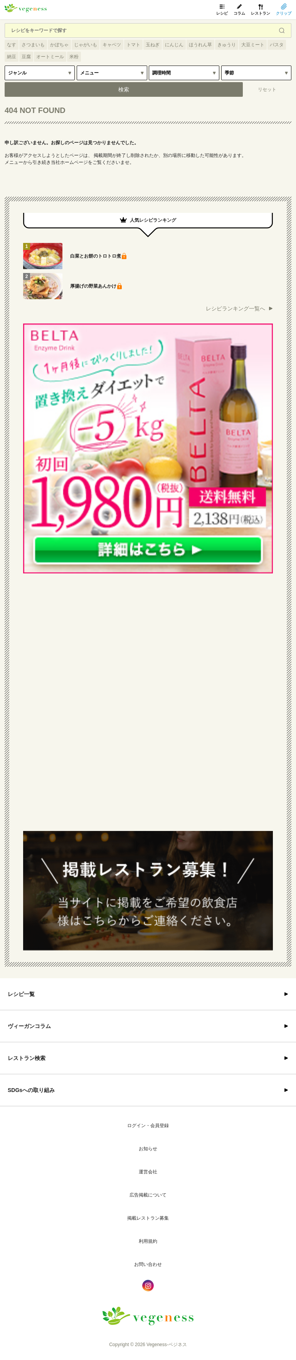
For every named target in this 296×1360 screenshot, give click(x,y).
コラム (239, 13)
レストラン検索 (26, 1058)
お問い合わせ (148, 1264)
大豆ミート (252, 44)
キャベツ (112, 44)
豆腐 (26, 56)
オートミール (50, 56)
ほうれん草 (200, 44)
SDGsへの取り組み (31, 1090)
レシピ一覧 (21, 994)
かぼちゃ (59, 44)
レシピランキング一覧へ (235, 308)
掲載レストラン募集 (148, 1218)
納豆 (11, 56)
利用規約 (148, 1241)
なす (11, 44)
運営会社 (148, 1172)
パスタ (277, 44)
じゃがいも (85, 44)
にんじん (174, 44)
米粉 (74, 56)
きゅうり (226, 44)
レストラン (260, 13)
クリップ (283, 13)
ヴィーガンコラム (29, 1026)
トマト (133, 44)
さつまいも (33, 44)
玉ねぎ (153, 44)
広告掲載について (148, 1195)
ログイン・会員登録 (148, 1125)
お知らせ (148, 1148)
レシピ (222, 13)
